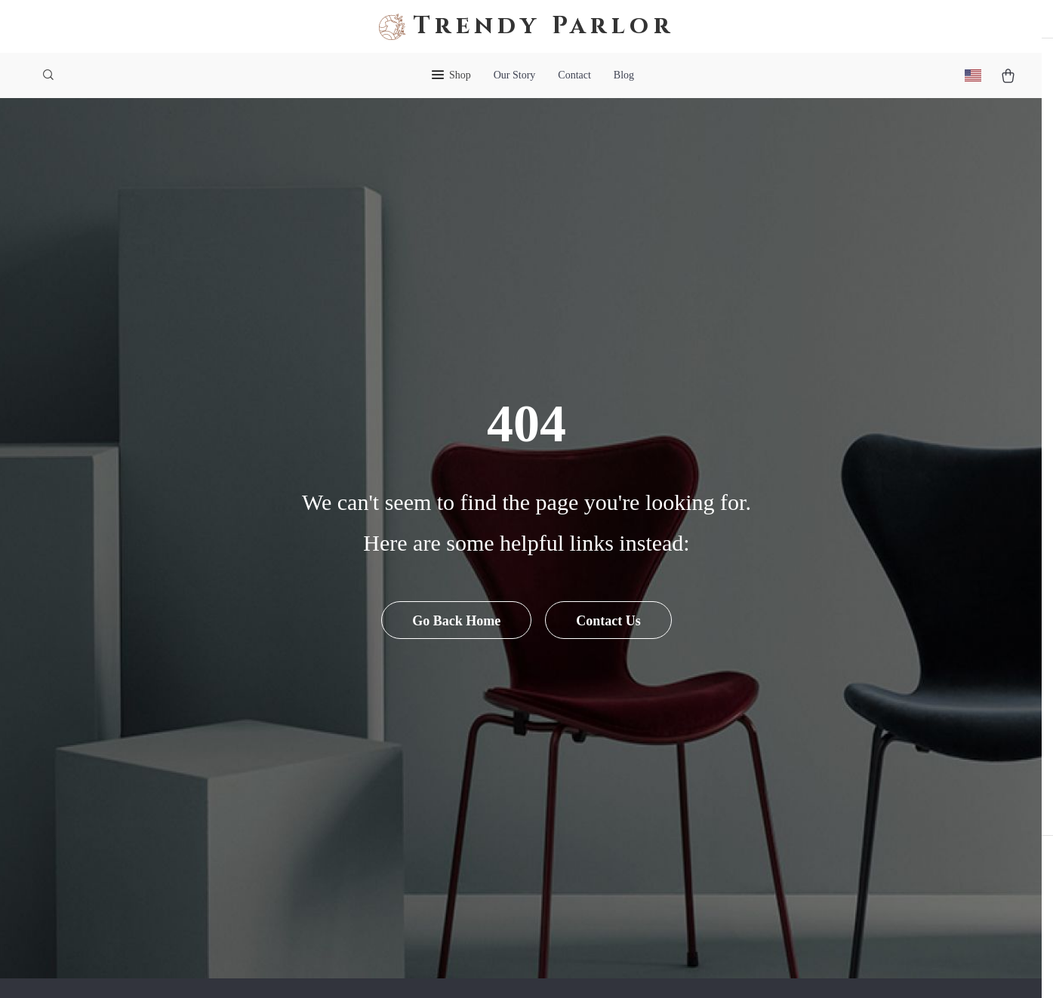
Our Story (515, 75)
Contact (574, 75)
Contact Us (609, 651)
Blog (624, 75)
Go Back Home (455, 651)
